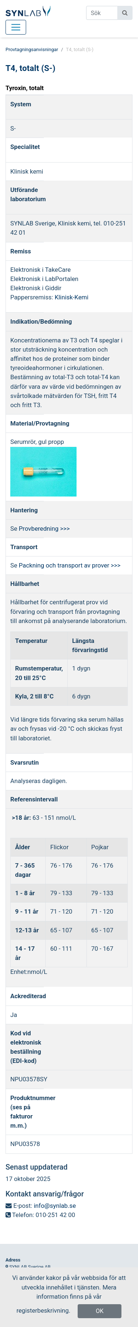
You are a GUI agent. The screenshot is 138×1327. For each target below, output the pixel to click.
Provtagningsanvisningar (32, 49)
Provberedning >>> (44, 528)
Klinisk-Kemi (72, 297)
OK (99, 1311)
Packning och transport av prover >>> (69, 565)
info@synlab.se (55, 1205)
